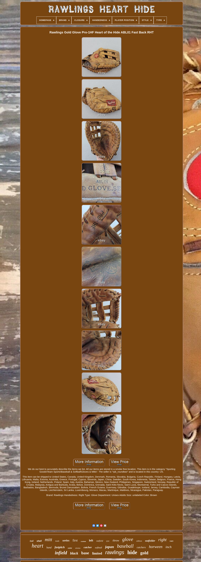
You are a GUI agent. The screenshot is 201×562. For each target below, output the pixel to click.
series (65, 540)
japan (109, 547)
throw (116, 540)
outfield (99, 541)
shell (39, 541)
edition (139, 541)
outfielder (150, 540)
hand (49, 547)
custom (83, 541)
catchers (141, 547)
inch (168, 547)
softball (98, 547)
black (74, 553)
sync (107, 541)
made (57, 541)
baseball (125, 546)
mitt (48, 539)
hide (132, 552)
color (70, 548)
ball (31, 541)
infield (61, 552)
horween (155, 547)
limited (97, 553)
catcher (88, 547)
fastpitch (60, 547)
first (75, 540)
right (162, 539)
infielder (78, 548)
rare (172, 541)
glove (127, 539)
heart (37, 546)
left (91, 540)
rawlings (114, 552)
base (85, 553)
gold (144, 552)
